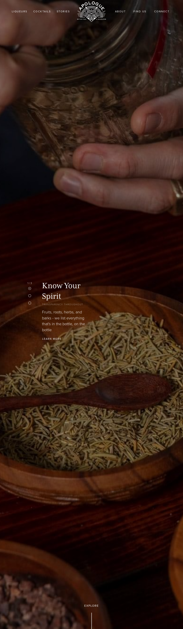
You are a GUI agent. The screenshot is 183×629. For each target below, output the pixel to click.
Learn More (51, 338)
